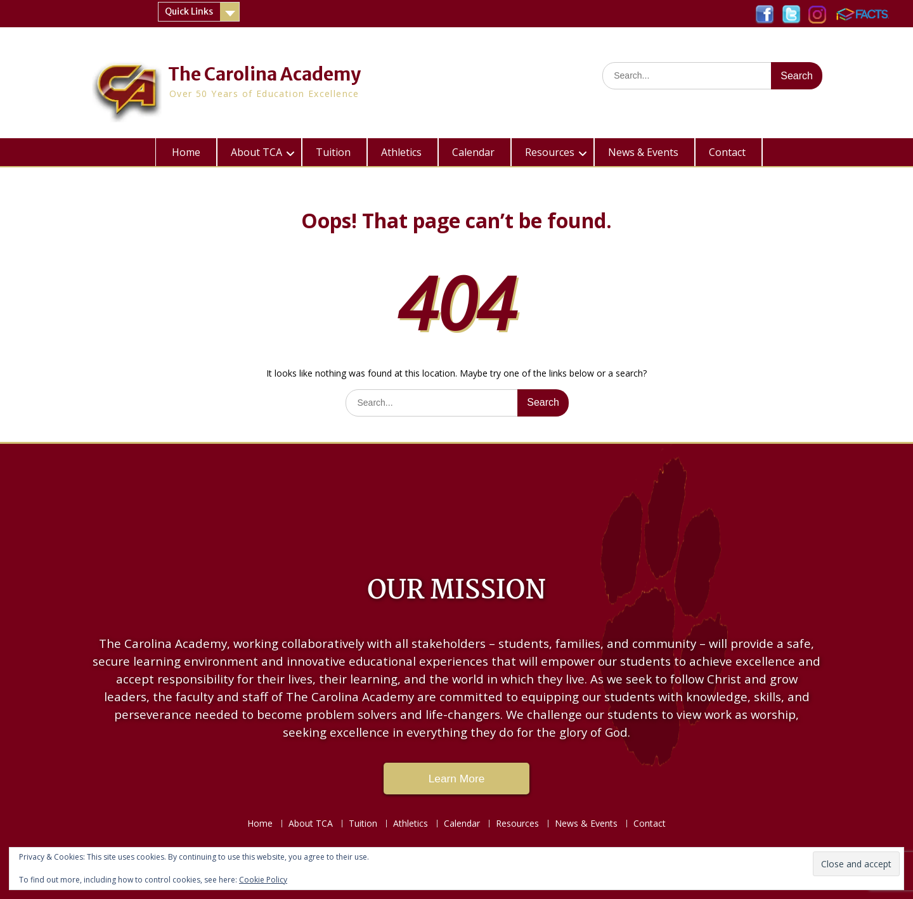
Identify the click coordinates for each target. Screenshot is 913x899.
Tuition (333, 152)
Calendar (473, 152)
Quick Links (189, 11)
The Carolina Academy (264, 74)
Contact (727, 152)
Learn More (457, 778)
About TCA (256, 152)
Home (186, 152)
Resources (549, 152)
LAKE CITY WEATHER (456, 500)
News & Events (643, 152)
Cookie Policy (263, 879)
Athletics (401, 152)
